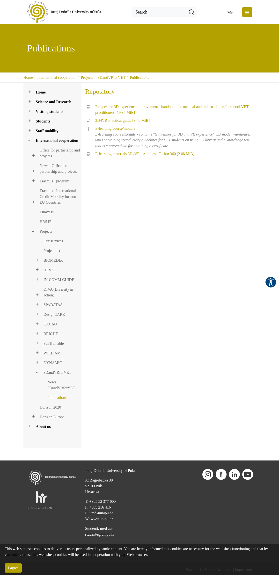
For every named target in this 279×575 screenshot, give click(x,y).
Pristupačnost (270, 282)
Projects (87, 77)
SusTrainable (54, 343)
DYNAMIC (53, 363)
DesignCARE (54, 314)
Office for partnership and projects (60, 153)
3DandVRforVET (111, 77)
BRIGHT (51, 334)
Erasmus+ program (54, 181)
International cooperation (56, 77)
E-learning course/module (115, 128)
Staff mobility (47, 131)
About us (43, 426)
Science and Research (53, 102)
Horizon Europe (52, 417)
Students (43, 121)
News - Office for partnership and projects (58, 168)
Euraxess (47, 212)
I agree (13, 568)
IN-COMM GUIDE (59, 280)
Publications (139, 77)
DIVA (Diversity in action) (58, 292)
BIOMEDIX (53, 260)
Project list (52, 251)
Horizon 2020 (50, 407)
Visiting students (49, 111)
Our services (53, 241)
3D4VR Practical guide (122, 120)
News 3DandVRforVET (61, 385)
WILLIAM (52, 353)
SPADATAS (53, 305)
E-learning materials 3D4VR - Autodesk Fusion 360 (144, 154)
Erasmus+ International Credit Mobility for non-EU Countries (58, 196)
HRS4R (46, 222)
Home (28, 77)
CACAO (50, 324)
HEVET (50, 270)
